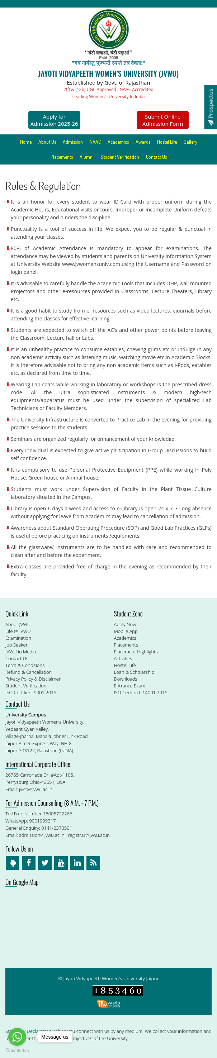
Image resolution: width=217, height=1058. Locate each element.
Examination (18, 638)
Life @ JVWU (18, 631)
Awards (143, 142)
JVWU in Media (20, 651)
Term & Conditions (24, 665)
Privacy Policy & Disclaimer (33, 679)
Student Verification (119, 157)
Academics (118, 142)
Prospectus (210, 107)
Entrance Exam (130, 685)
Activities (123, 658)
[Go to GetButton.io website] (17, 1050)
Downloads (125, 679)
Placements (62, 157)
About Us (47, 142)
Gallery (190, 142)
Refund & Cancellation (28, 672)
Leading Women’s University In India (108, 97)
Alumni (87, 157)
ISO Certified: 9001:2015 (30, 692)
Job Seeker (16, 645)
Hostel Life (167, 142)
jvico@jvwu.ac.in (35, 789)
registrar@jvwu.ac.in (89, 835)
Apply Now (125, 624)
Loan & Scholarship (134, 672)
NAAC (95, 142)
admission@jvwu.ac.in (42, 835)
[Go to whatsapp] (17, 1037)
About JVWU (17, 624)
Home (26, 142)
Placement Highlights (136, 651)
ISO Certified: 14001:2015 (141, 692)
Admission (73, 142)
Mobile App (126, 631)
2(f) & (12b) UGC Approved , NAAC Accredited (108, 89)
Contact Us (156, 157)
